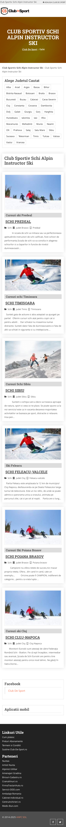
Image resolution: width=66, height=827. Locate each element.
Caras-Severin (49, 99)
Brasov (52, 93)
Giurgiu (28, 111)
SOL (25, 817)
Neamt (50, 123)
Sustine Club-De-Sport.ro (14, 749)
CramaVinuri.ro (10, 781)
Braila (42, 93)
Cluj (8, 105)
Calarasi (34, 99)
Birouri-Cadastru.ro (12, 777)
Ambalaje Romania (11, 793)
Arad (17, 87)
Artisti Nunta (8, 765)
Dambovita (46, 105)
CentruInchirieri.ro (11, 801)
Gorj (38, 111)
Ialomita (26, 117)
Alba (8, 87)
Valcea (56, 136)
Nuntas (5, 761)
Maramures (12, 123)
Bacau (37, 87)
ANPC (19, 817)
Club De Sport (29, 49)
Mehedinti (27, 123)
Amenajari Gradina (11, 773)
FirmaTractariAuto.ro (12, 785)
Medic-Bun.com (10, 806)
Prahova (17, 130)
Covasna (32, 105)
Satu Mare (40, 130)
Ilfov (43, 117)
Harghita (48, 111)
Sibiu (51, 130)
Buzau (23, 99)
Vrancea (20, 142)
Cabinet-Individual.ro (12, 797)
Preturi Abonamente (12, 741)
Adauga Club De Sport (54, 2)
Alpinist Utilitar (9, 769)
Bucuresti (11, 99)
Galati (17, 111)
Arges (26, 87)
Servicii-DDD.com (11, 789)
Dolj (8, 111)
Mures (39, 123)
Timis (36, 136)
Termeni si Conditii (11, 745)
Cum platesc (8, 737)
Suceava (10, 136)
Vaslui (9, 142)
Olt (7, 130)
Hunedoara (12, 117)
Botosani (30, 93)
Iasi (35, 117)
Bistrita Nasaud (14, 93)
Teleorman (24, 136)
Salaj (28, 130)
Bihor (46, 87)
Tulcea (46, 136)
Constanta (19, 105)
